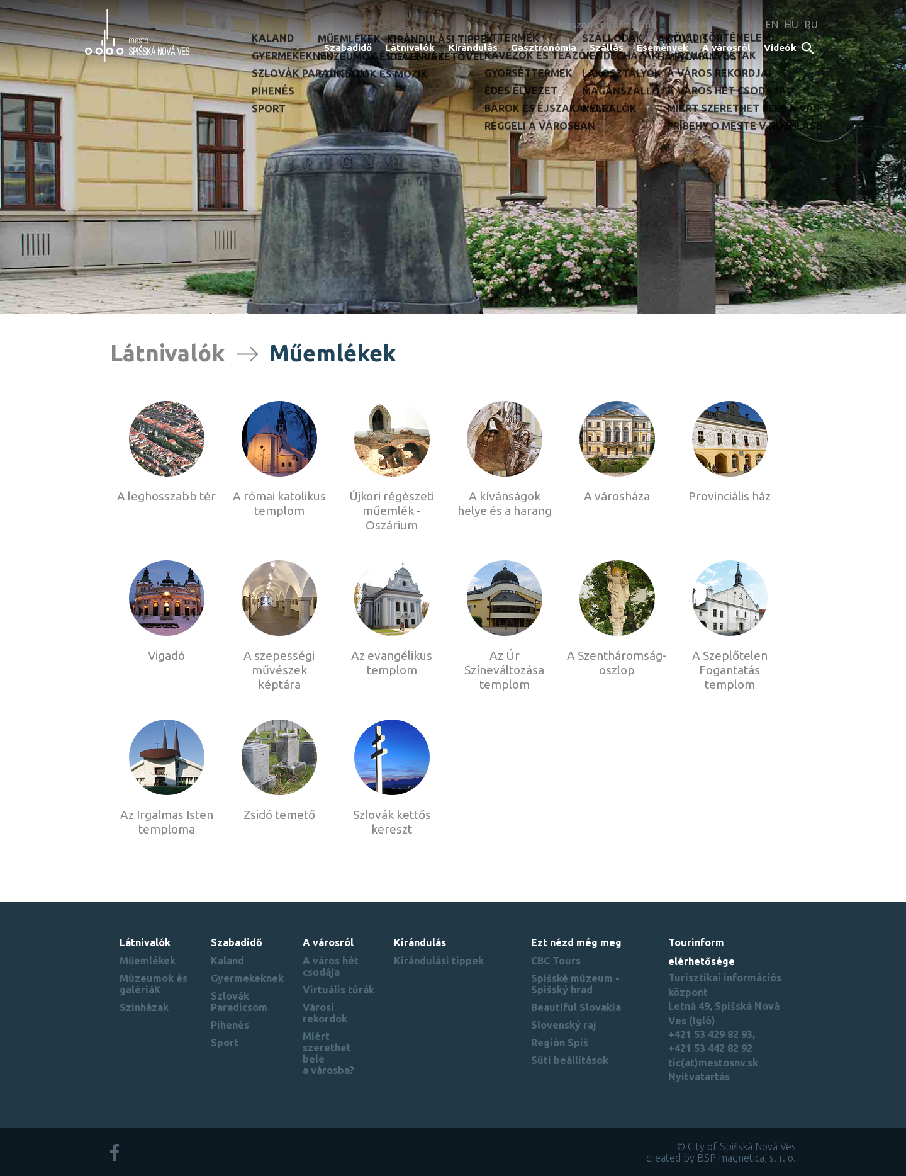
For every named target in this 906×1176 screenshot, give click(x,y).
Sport (224, 1042)
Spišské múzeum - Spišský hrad (575, 984)
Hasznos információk (607, 24)
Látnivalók (410, 47)
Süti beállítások (569, 1060)
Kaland (227, 960)
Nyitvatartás (699, 1076)
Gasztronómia (543, 47)
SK (753, 24)
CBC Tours (556, 960)
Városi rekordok (325, 1013)
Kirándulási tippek (439, 960)
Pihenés (230, 1025)
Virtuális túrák (338, 989)
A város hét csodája (331, 966)
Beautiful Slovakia (576, 1007)
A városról (726, 47)
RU (811, 24)
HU (791, 24)
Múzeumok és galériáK (153, 984)
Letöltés (692, 24)
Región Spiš (559, 1042)
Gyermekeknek (247, 978)
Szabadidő (348, 47)
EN (772, 24)
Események (662, 47)
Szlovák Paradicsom (239, 1001)
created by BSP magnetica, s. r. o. (721, 1157)
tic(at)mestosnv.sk (713, 1062)
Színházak (144, 1007)
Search (808, 49)
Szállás (607, 47)
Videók (780, 47)
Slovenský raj (563, 1025)
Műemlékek (148, 960)
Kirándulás (473, 47)
